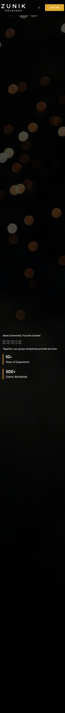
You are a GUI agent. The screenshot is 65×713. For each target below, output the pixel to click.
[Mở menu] (39, 7)
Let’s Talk (54, 7)
